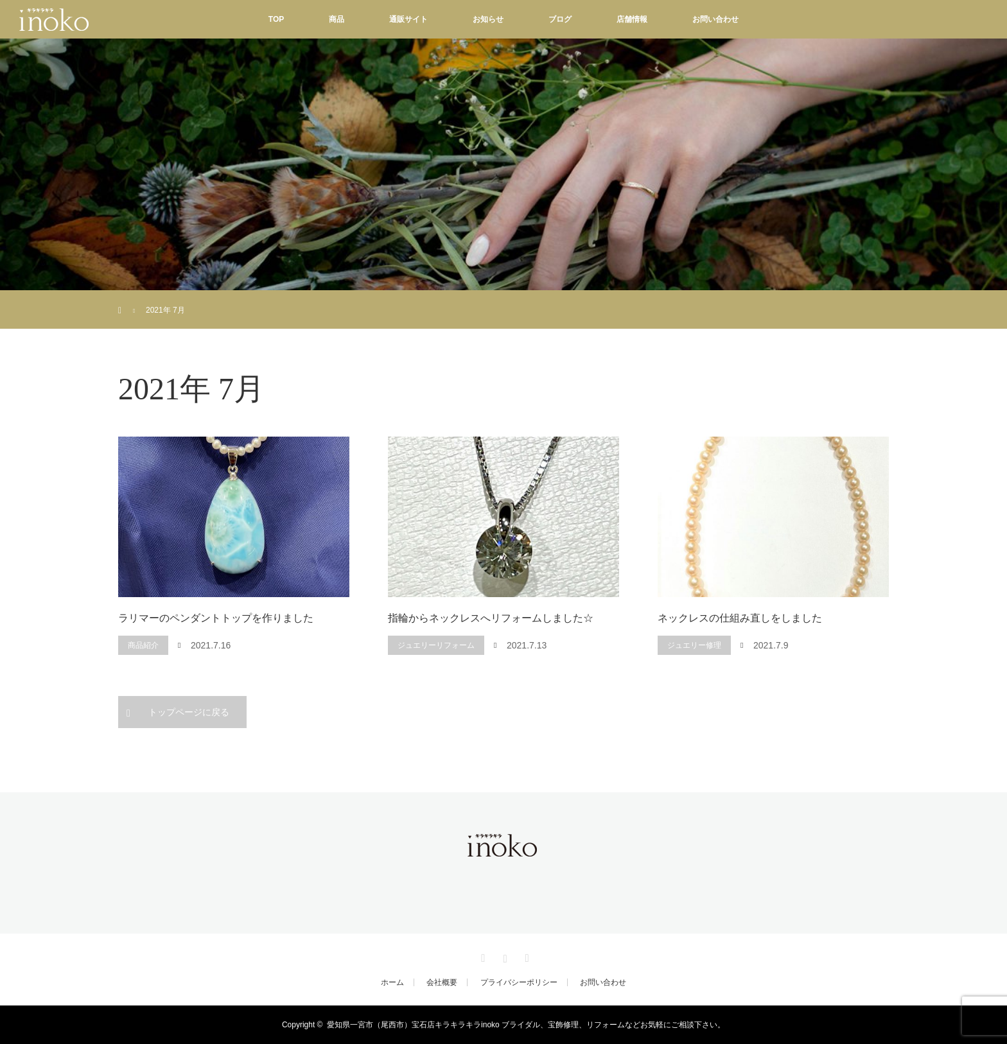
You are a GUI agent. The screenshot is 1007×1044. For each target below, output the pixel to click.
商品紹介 (143, 645)
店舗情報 (632, 19)
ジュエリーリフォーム (436, 645)
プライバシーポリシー (518, 982)
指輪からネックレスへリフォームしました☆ (490, 618)
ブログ (560, 19)
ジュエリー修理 (694, 645)
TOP (276, 19)
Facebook (481, 956)
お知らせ (488, 19)
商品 (336, 19)
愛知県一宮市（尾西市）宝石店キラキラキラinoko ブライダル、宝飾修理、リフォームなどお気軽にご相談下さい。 (526, 1024)
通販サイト (408, 19)
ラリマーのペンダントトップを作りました (215, 618)
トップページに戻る (188, 712)
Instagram (503, 956)
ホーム (392, 982)
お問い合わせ (715, 19)
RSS (525, 956)
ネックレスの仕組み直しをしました (740, 618)
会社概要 (441, 982)
